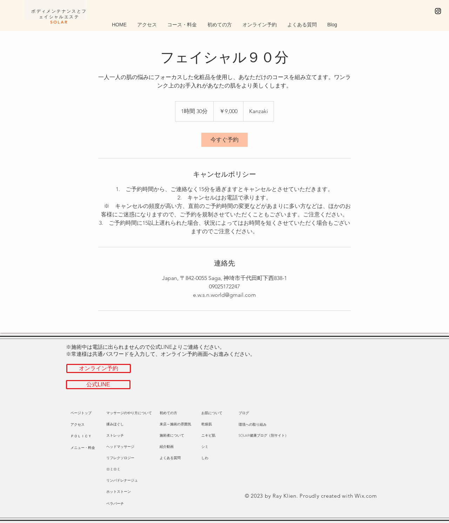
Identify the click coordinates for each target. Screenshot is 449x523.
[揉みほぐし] (122, 424)
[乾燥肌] (213, 424)
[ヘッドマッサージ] (122, 446)
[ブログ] (251, 413)
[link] (224, 140)
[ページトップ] (86, 413)
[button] (86, 424)
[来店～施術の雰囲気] (175, 424)
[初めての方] (168, 413)
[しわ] (213, 458)
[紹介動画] (167, 446)
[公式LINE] (98, 384)
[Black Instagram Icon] (438, 11)
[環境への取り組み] (253, 424)
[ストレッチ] (122, 435)
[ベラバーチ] (118, 503)
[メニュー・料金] (83, 447)
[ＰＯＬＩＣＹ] (86, 436)
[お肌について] (211, 413)
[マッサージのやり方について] (129, 413)
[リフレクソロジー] (122, 458)
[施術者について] (172, 435)
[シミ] (213, 446)
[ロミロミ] (122, 469)
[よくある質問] (170, 458)
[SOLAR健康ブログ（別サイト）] (263, 435)
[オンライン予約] (98, 368)
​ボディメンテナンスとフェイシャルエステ (59, 16)
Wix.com (366, 495)
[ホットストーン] (122, 491)
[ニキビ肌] (213, 435)
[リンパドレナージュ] (122, 480)
